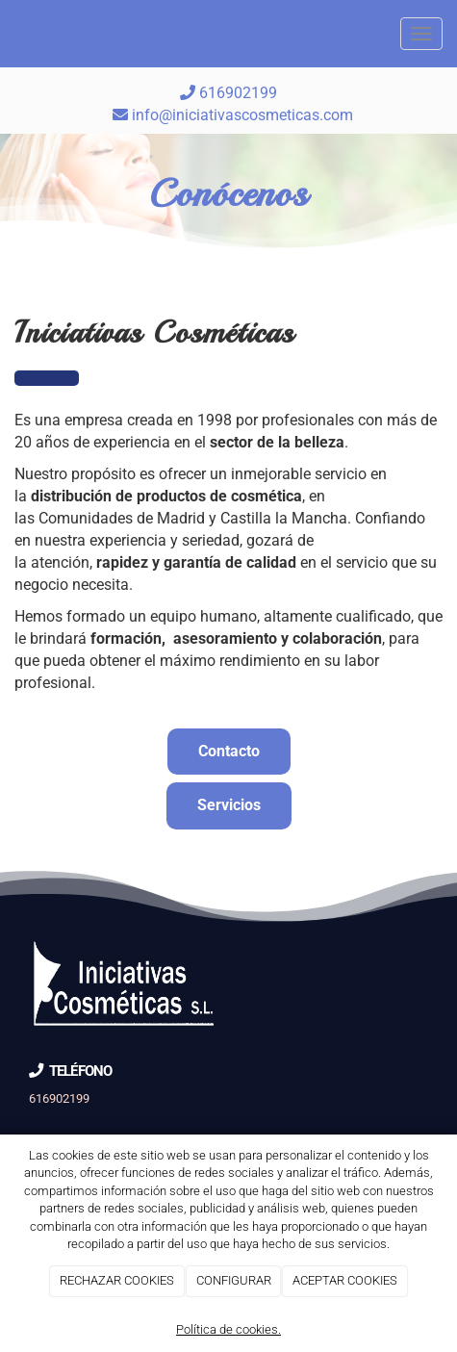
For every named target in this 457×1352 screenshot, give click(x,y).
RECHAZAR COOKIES (117, 1280)
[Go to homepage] (9, 33)
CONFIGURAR (233, 1280)
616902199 (228, 93)
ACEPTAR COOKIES (344, 1280)
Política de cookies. (228, 1329)
